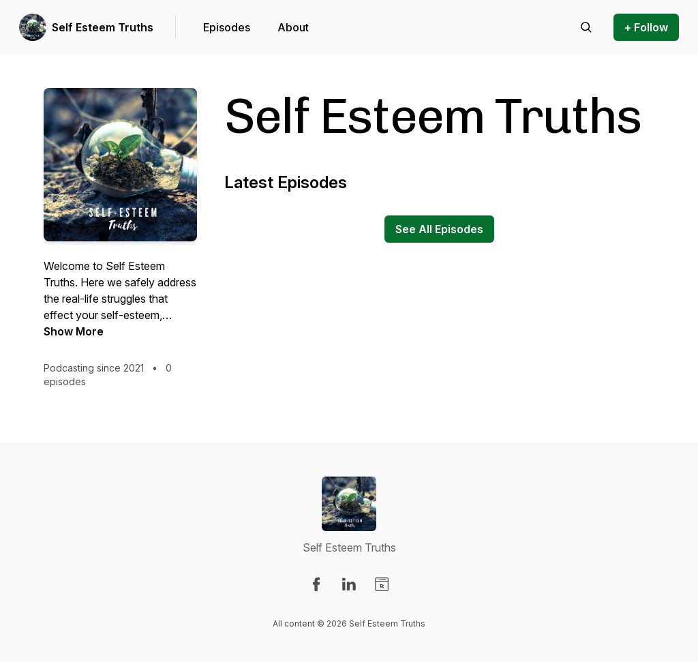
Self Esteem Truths (102, 27)
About (293, 27)
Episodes (226, 27)
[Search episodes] (586, 27)
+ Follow (646, 27)
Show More (74, 331)
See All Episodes (439, 229)
